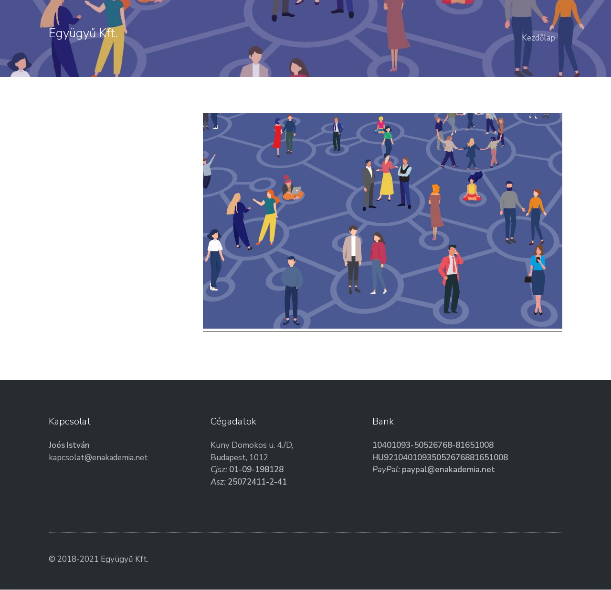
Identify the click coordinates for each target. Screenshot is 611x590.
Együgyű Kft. (83, 33)
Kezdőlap (538, 37)
